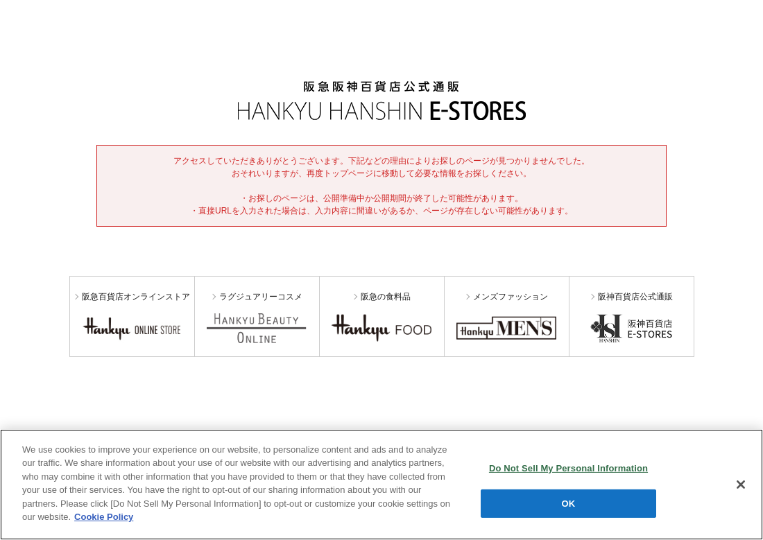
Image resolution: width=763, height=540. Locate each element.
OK (569, 503)
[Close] (741, 484)
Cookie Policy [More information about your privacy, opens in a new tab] (103, 517)
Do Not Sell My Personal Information (568, 468)
